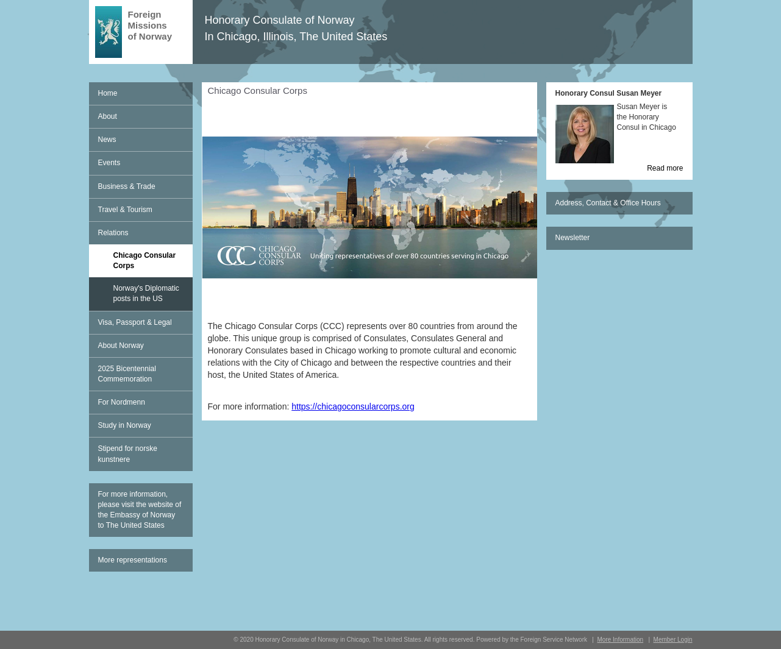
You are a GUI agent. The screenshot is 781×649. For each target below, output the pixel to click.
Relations (113, 233)
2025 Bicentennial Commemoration (127, 373)
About (107, 116)
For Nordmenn (121, 402)
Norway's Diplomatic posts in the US (146, 293)
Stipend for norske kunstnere (127, 453)
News (107, 139)
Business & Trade (126, 186)
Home (108, 93)
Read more (665, 168)
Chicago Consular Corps (144, 260)
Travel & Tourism (125, 209)
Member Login (673, 639)
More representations (132, 560)
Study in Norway (124, 425)
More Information (620, 639)
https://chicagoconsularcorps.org (353, 406)
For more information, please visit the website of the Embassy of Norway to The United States (140, 510)
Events (109, 162)
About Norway (121, 345)
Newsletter (572, 237)
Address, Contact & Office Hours (608, 203)
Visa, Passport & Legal (135, 322)
